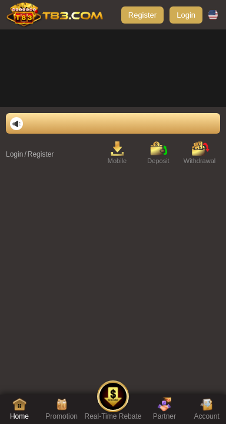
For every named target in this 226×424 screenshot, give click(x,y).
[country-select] (214, 15)
